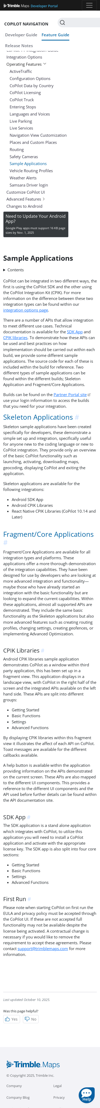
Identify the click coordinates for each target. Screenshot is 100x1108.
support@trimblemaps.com (43, 948)
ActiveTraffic (21, 71)
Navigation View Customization (38, 135)
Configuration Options (30, 78)
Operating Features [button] (26, 64)
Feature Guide (55, 34)
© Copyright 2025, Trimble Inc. (30, 1075)
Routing (17, 149)
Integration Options (24, 57)
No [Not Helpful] (30, 1019)
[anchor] (77, 417)
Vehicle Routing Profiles (31, 170)
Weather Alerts (23, 177)
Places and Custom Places (33, 142)
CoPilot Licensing (25, 92)
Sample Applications (28, 163)
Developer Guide (21, 34)
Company (14, 1085)
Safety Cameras (24, 156)
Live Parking (21, 121)
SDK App (75, 331)
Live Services (21, 128)
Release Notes (19, 45)
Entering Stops (23, 106)
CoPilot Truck (22, 99)
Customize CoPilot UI (25, 192)
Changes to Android (24, 206)
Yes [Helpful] (11, 1019)
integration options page (25, 310)
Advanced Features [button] (25, 199)
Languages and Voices (30, 114)
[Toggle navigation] (89, 5)
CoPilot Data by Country (32, 85)
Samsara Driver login (29, 185)
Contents (15, 269)
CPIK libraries (15, 337)
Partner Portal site (70, 394)
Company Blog (18, 1097)
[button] (87, 1095)
